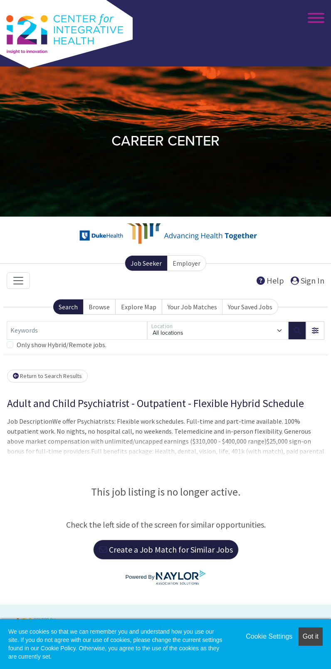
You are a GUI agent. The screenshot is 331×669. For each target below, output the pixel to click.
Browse (99, 307)
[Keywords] (77, 330)
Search (68, 307)
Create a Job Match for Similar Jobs (166, 549)
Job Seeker (146, 263)
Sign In (307, 280)
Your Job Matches (192, 307)
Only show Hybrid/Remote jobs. (61, 345)
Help (270, 280)
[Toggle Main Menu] (314, 18)
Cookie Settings (269, 636)
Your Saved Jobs (250, 307)
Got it (311, 636)
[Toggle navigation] (18, 280)
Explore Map (138, 307)
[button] (315, 330)
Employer (186, 263)
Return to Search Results (47, 376)
